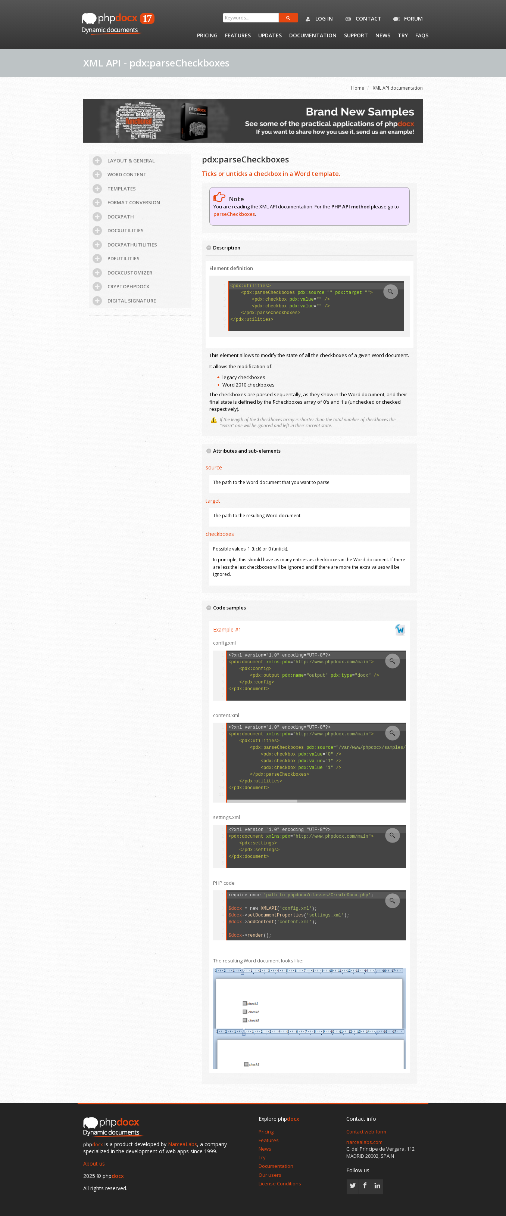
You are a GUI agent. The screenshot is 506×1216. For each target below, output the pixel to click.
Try (403, 36)
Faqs (421, 36)
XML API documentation (398, 88)
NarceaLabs (182, 1144)
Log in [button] (317, 19)
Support (356, 36)
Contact (361, 19)
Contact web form (366, 1131)
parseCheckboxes (234, 214)
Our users (270, 1175)
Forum (407, 19)
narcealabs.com (364, 1142)
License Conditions (280, 1183)
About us (94, 1163)
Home (357, 88)
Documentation (313, 36)
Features (238, 36)
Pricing (207, 36)
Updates (270, 36)
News (382, 36)
